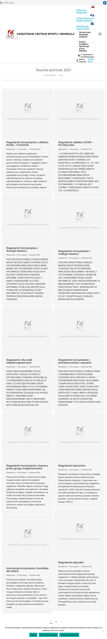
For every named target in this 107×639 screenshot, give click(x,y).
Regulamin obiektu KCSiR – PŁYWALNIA (75, 144)
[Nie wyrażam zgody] (103, 631)
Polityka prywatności (69, 635)
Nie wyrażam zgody (48, 635)
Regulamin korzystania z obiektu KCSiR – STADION (27, 144)
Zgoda (33, 635)
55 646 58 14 (90, 60)
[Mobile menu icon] (100, 34)
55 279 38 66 (8, 3)
